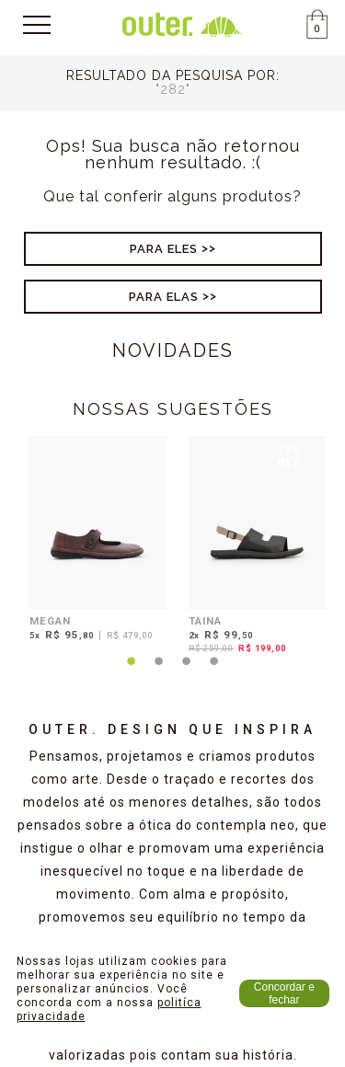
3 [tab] (187, 672)
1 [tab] (131, 672)
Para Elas (164, 297)
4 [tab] (214, 672)
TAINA (205, 620)
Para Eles (164, 249)
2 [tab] (159, 672)
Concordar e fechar (284, 993)
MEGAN (50, 620)
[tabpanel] (93, 541)
